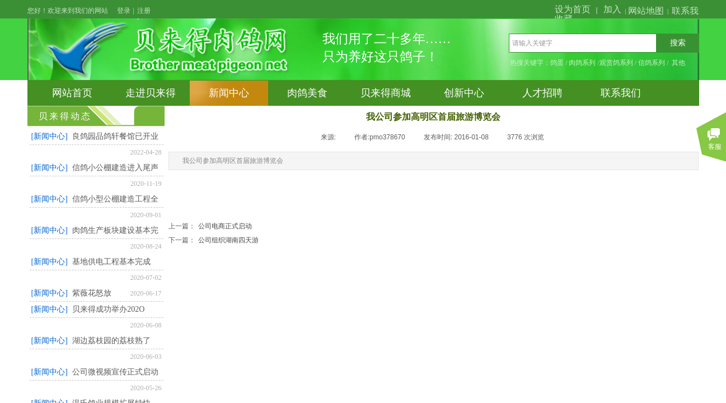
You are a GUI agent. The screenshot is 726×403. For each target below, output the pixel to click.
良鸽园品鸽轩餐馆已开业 (115, 136)
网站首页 (72, 93)
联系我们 (621, 93)
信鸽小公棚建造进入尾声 (115, 167)
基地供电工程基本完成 (111, 261)
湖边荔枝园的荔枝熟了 (111, 340)
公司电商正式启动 (210, 226)
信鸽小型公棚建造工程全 (115, 199)
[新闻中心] (49, 136)
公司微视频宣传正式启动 (115, 372)
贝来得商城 (385, 93)
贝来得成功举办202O (108, 309)
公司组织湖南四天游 (213, 240)
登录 (123, 11)
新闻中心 (229, 93)
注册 (144, 11)
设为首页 (573, 9)
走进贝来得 (150, 93)
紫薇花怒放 (91, 293)
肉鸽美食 (307, 93)
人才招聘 (542, 93)
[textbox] (583, 43)
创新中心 (464, 93)
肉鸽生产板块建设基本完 (115, 230)
